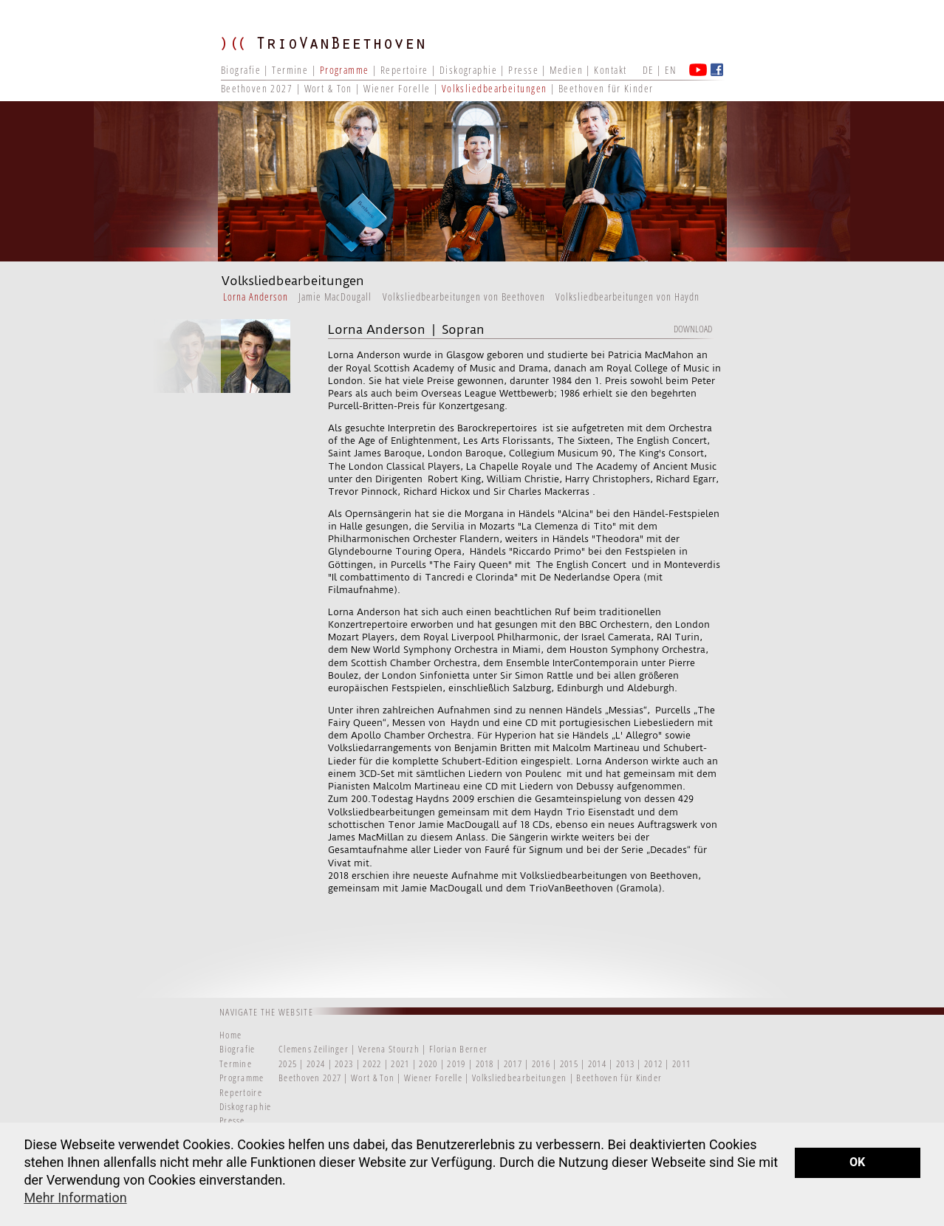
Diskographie (468, 70)
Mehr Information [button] (75, 1197)
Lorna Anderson (255, 297)
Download (693, 329)
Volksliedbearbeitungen (496, 88)
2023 (344, 1063)
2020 (428, 1063)
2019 (456, 1063)
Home (230, 1034)
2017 (513, 1063)
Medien (566, 70)
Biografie (241, 70)
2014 (597, 1063)
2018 (485, 1063)
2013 (625, 1063)
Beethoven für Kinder (606, 88)
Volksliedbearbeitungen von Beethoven (464, 297)
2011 (681, 1063)
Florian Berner (458, 1048)
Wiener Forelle (396, 88)
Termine (290, 70)
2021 (400, 1063)
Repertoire (404, 70)
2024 (316, 1063)
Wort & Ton (330, 88)
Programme (344, 70)
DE (648, 70)
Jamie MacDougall (335, 297)
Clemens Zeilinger (313, 1048)
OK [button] (857, 1162)
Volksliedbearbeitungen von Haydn (627, 297)
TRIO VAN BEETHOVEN (331, 55)
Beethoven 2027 (257, 88)
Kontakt (610, 70)
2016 (541, 1063)
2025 (287, 1063)
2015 (569, 1063)
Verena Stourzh (389, 1048)
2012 (653, 1063)
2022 (372, 1063)
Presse (523, 70)
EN (670, 70)
